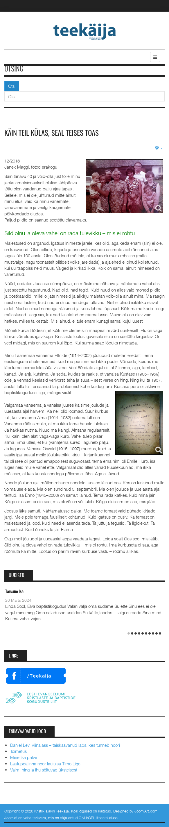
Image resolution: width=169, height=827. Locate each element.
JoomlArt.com (145, 810)
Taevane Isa (14, 592)
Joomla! (10, 817)
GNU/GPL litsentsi (93, 817)
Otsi (11, 86)
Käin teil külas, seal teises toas (53, 133)
